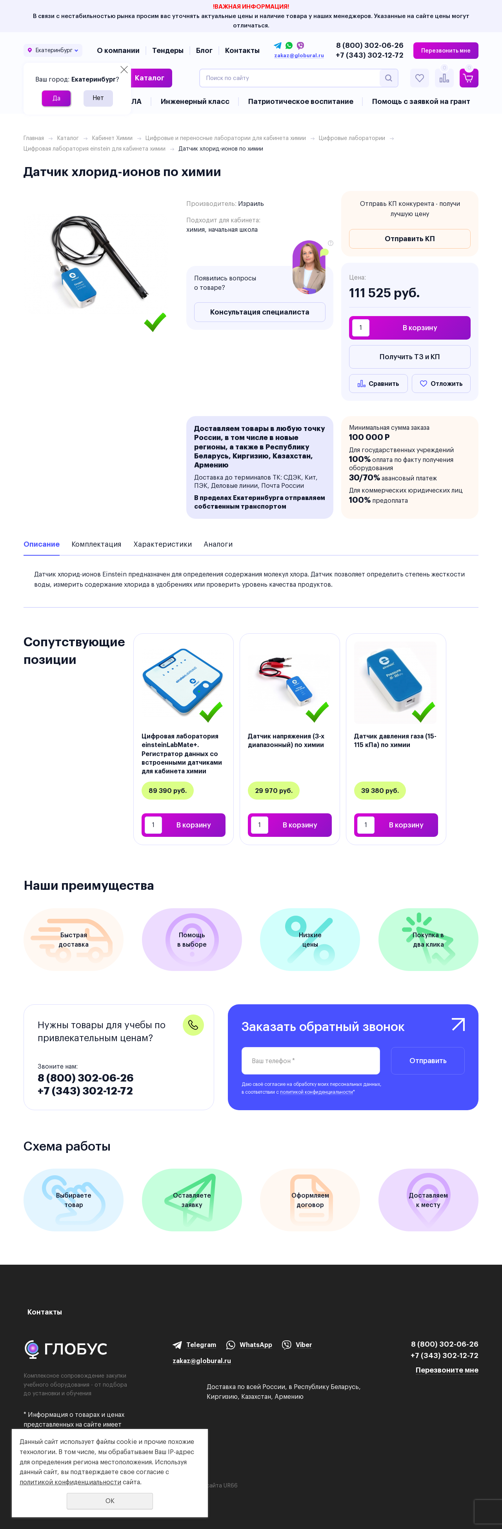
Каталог (149, 78)
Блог (204, 50)
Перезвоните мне (447, 1370)
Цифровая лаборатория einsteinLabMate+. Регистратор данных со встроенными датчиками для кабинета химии (182, 754)
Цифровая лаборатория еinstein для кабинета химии (95, 148)
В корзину (420, 327)
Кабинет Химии (112, 138)
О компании (118, 50)
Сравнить (384, 383)
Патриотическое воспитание (300, 101)
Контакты (242, 50)
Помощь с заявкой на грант (421, 101)
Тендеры (168, 50)
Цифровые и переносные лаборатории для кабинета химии (226, 138)
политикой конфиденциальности (316, 1091)
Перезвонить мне (446, 50)
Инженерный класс (195, 101)
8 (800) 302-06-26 (370, 45)
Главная (34, 138)
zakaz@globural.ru (299, 55)
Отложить (447, 383)
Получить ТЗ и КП (410, 356)
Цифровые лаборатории (352, 138)
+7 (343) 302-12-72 (370, 55)
